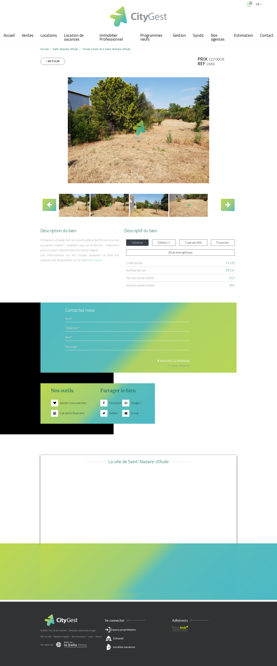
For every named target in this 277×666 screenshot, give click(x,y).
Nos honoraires (79, 637)
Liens (90, 637)
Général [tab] (137, 242)
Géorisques (94, 260)
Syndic (198, 35)
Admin (98, 637)
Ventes (27, 35)
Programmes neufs (151, 37)
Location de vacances (74, 37)
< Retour (53, 61)
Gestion (179, 35)
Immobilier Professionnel (111, 37)
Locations (48, 35)
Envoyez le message (173, 360)
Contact (266, 35)
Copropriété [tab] (193, 242)
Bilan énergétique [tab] (181, 252)
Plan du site (45, 637)
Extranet (118, 638)
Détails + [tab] (164, 242)
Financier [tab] (222, 242)
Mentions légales (61, 637)
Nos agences (218, 37)
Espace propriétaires (138, 639)
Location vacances (124, 647)
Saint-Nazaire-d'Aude (65, 49)
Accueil (9, 35)
